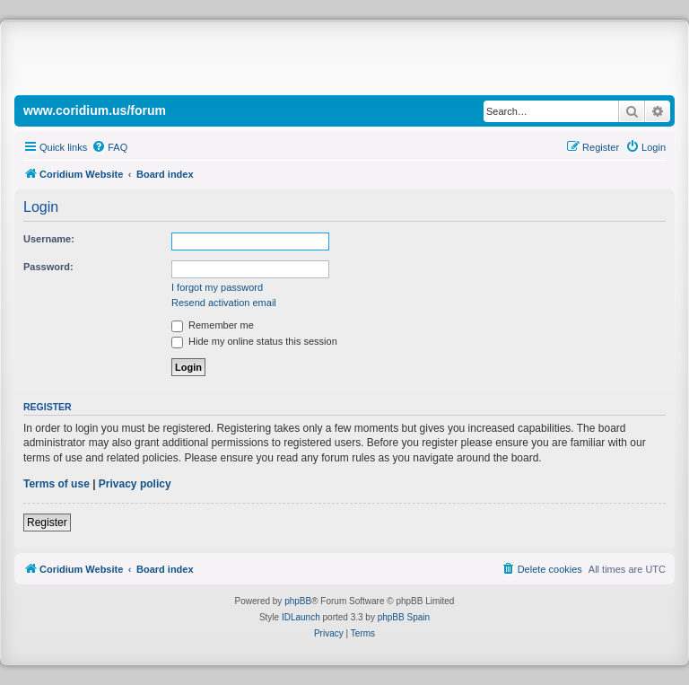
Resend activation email (223, 302)
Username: (48, 238)
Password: (48, 266)
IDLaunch (301, 617)
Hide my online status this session (254, 341)
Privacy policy (135, 484)
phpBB (297, 601)
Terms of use (56, 484)
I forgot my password (217, 287)
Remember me (212, 325)
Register (47, 522)
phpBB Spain (404, 617)
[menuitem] (109, 147)
